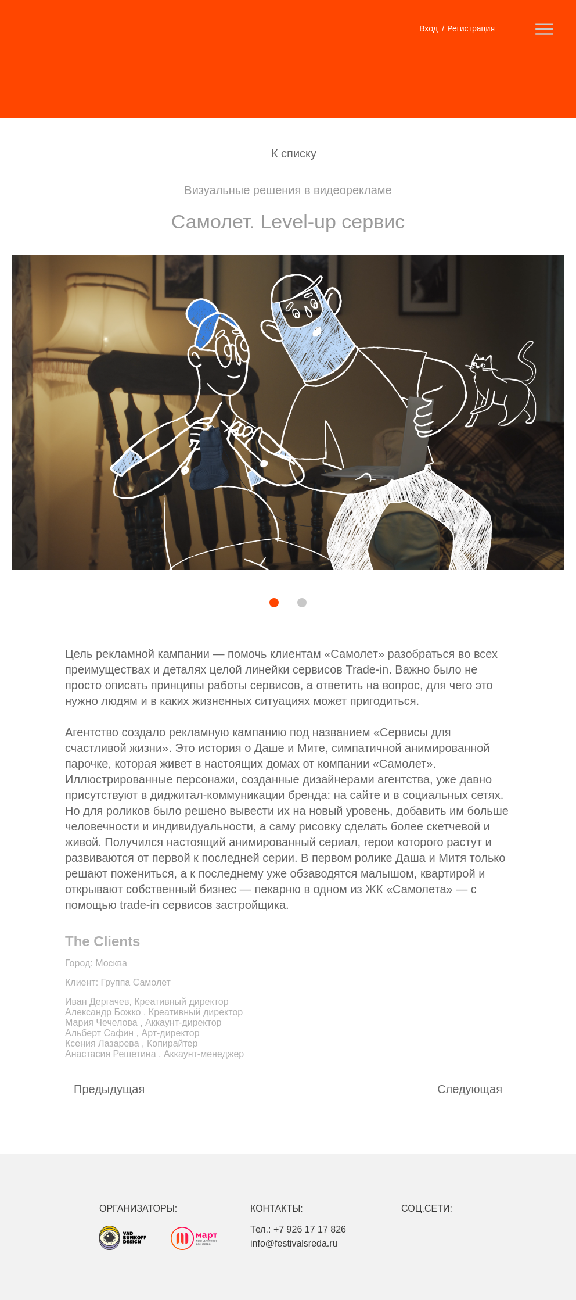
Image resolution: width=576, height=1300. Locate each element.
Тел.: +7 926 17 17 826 (298, 1229)
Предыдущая (109, 1089)
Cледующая (469, 1089)
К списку (293, 153)
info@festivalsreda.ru (294, 1243)
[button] (234, 603)
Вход (428, 28)
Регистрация (471, 28)
